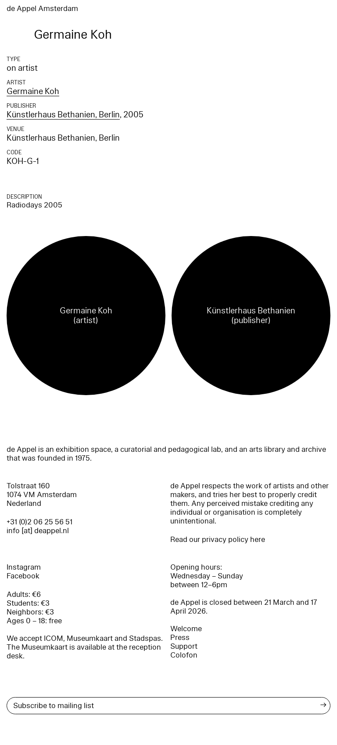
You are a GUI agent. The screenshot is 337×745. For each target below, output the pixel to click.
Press (180, 637)
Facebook (23, 576)
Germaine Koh (33, 91)
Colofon (183, 655)
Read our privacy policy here (217, 539)
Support (183, 646)
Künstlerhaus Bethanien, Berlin (63, 114)
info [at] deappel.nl (38, 531)
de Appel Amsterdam (42, 9)
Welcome (186, 629)
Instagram (24, 567)
